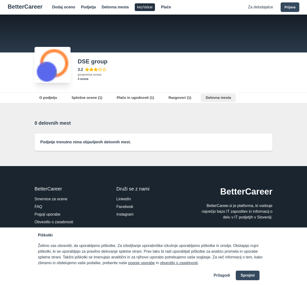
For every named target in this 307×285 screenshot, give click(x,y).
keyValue (145, 7)
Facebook (124, 207)
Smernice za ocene (51, 199)
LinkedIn (123, 199)
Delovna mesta (115, 7)
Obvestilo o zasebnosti (54, 222)
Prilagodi (222, 275)
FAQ (38, 207)
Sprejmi (248, 275)
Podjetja (88, 7)
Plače (166, 7)
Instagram (124, 214)
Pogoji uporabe (47, 214)
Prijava (289, 7)
